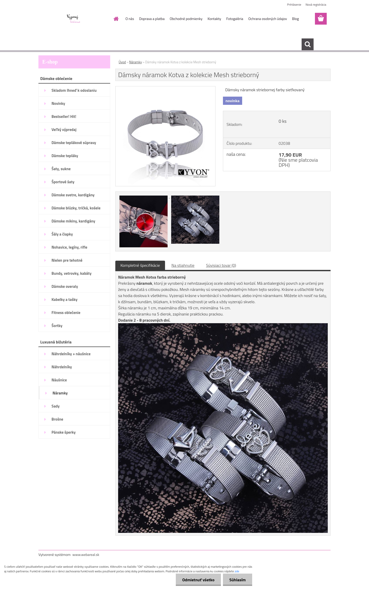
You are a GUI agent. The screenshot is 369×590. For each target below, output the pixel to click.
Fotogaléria (234, 18)
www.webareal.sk (86, 554)
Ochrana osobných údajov (267, 18)
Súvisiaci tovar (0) (221, 265)
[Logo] (73, 19)
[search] (307, 44)
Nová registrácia (315, 4)
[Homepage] (116, 19)
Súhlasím (237, 580)
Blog (295, 18)
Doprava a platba (152, 18)
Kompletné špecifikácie (140, 265)
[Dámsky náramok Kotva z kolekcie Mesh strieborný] (165, 88)
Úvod (122, 62)
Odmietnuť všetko (198, 580)
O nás (130, 18)
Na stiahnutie (182, 265)
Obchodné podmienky (186, 18)
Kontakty (214, 18)
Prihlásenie (294, 4)
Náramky (135, 62)
